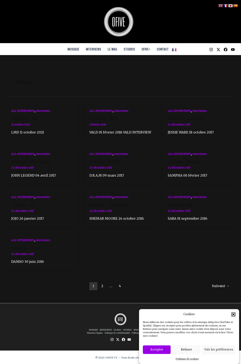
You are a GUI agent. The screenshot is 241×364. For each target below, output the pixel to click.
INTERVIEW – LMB (24, 118)
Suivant (220, 286)
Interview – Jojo (23, 205)
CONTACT (163, 49)
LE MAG (112, 49)
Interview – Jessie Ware (186, 118)
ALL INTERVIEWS (22, 111)
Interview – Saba (181, 205)
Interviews (43, 111)
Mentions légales (95, 333)
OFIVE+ (146, 49)
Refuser (186, 352)
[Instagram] (211, 49)
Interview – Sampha (183, 161)
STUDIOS (129, 49)
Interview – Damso (25, 248)
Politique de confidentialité (117, 333)
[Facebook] (225, 49)
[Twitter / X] (218, 49)
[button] (233, 317)
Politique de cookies (187, 361)
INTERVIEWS (93, 49)
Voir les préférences (218, 352)
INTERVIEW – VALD (103, 118)
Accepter (156, 352)
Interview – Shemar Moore (110, 205)
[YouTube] (233, 49)
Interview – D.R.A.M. (105, 161)
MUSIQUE (73, 49)
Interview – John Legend (30, 161)
